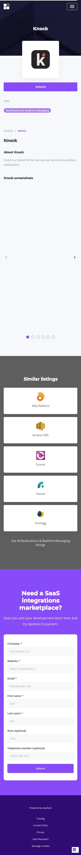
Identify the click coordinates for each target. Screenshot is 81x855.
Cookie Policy (40, 825)
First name (14, 696)
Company (13, 643)
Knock (22, 131)
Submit (40, 768)
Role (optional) (16, 731)
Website (40, 87)
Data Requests (41, 839)
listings (8, 131)
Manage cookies (40, 846)
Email (10, 678)
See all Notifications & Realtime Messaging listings (40, 543)
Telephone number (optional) (26, 748)
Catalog (40, 818)
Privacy (40, 832)
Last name (14, 713)
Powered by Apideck (40, 808)
